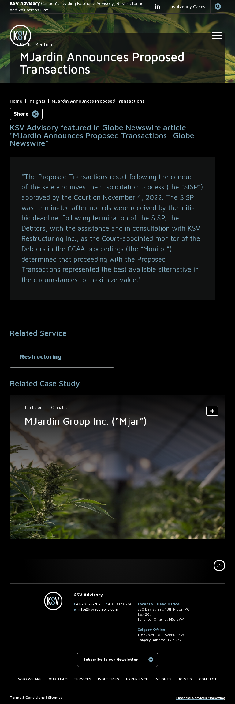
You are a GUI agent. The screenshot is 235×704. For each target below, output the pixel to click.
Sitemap (55, 697)
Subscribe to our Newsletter (110, 659)
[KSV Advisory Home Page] (23, 35)
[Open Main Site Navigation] (217, 35)
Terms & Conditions (27, 697)
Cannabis (59, 407)
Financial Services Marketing (200, 697)
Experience (137, 679)
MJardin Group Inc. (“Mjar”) (85, 421)
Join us (185, 679)
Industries (108, 679)
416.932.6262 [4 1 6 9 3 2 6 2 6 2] (88, 604)
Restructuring (41, 356)
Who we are (30, 679)
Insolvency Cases (187, 6)
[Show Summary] (212, 411)
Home (16, 101)
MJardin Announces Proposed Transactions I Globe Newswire (102, 139)
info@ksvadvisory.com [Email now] (98, 609)
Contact (208, 679)
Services (82, 679)
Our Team (58, 679)
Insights (36, 101)
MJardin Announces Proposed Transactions (98, 101)
